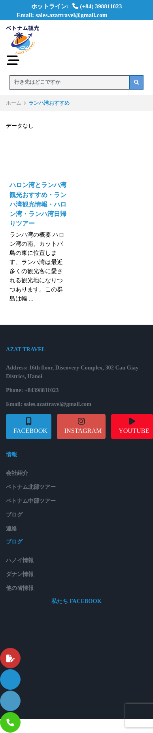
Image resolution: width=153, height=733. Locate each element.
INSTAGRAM (83, 430)
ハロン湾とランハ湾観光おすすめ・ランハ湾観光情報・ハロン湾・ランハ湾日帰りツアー (37, 204)
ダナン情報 (20, 574)
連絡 (11, 528)
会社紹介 (17, 473)
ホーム (13, 103)
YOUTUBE (134, 430)
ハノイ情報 (20, 560)
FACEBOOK (30, 430)
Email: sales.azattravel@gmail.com (62, 14)
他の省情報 (20, 588)
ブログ (14, 514)
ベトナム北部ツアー (31, 487)
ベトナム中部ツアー (31, 501)
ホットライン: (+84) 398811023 (76, 6)
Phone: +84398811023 (32, 390)
